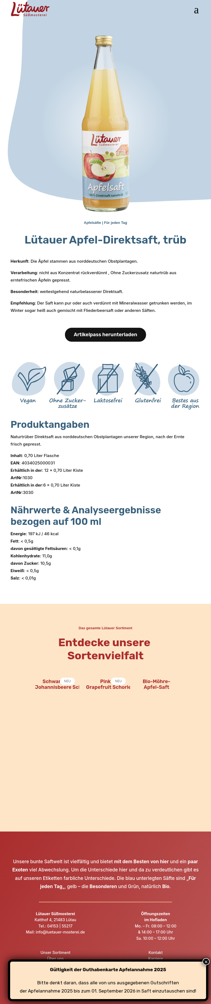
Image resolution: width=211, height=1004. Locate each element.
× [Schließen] (206, 961)
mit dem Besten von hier (141, 861)
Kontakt (155, 952)
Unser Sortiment (55, 952)
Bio (165, 886)
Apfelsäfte (92, 223)
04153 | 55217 (60, 926)
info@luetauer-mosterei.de (60, 932)
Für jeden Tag (115, 223)
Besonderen (103, 886)
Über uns (55, 958)
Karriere (155, 958)
